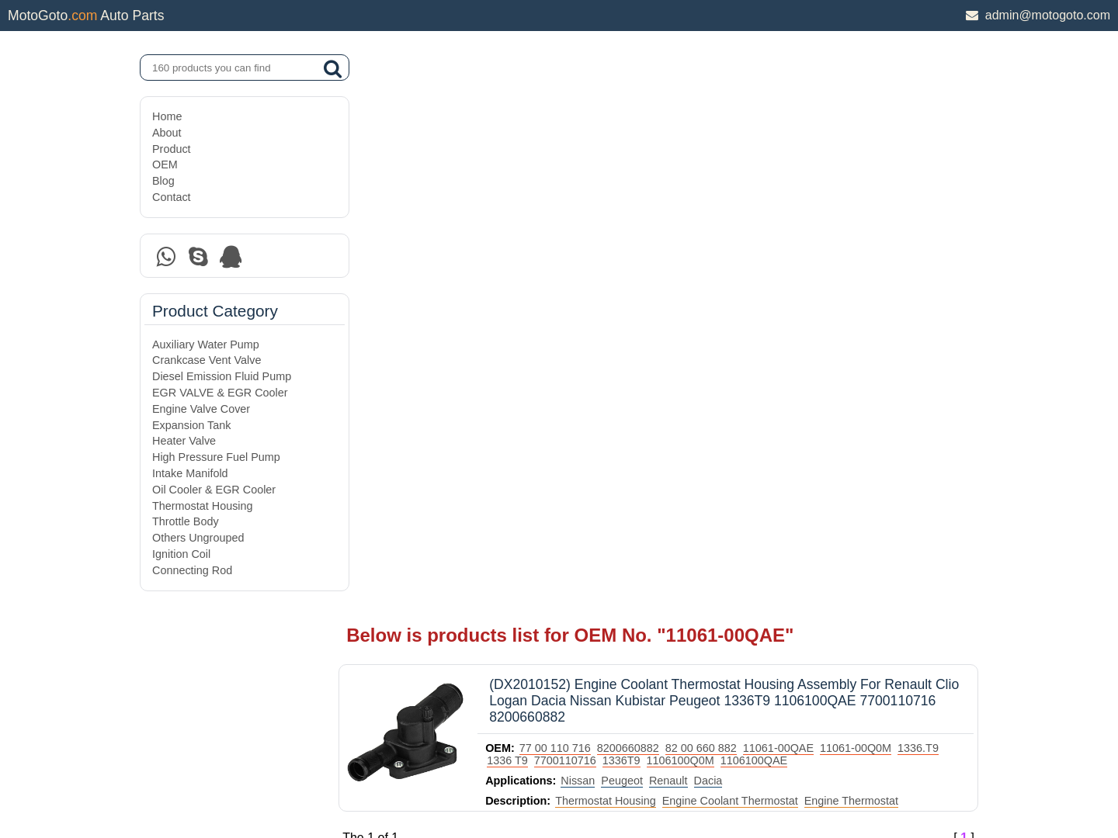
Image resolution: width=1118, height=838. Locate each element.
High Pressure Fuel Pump (216, 457)
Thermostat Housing (202, 506)
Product (171, 149)
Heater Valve (184, 441)
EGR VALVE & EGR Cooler (220, 392)
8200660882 (654, 180)
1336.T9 (533, 192)
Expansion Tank (191, 425)
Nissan (604, 212)
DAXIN (506, 767)
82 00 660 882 (727, 180)
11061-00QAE (804, 180)
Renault (694, 212)
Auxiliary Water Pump (205, 344)
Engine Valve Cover (201, 409)
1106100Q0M (753, 192)
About (167, 132)
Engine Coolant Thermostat (757, 233)
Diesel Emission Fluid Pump (221, 376)
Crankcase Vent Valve (207, 360)
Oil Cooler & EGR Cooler (214, 489)
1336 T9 (581, 192)
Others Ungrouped (198, 538)
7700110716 (638, 192)
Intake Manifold (190, 473)
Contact (171, 197)
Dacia (734, 212)
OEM (165, 164)
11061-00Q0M (882, 180)
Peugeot (648, 212)
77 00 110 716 (581, 180)
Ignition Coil (181, 554)
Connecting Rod (192, 570)
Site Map (173, 786)
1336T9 (694, 192)
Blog (163, 181)
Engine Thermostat (877, 233)
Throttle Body (185, 521)
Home (167, 116)
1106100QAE (826, 192)
